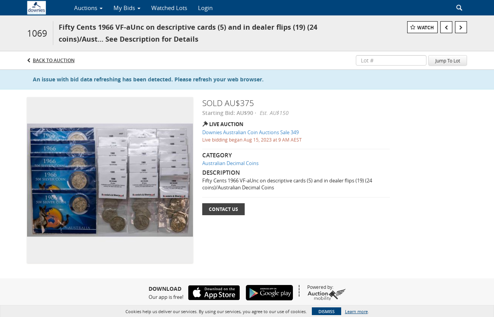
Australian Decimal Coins (230, 163)
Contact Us (223, 209)
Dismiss (326, 311)
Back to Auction (53, 60)
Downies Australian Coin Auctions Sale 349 (250, 132)
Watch (425, 27)
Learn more (356, 311)
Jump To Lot (447, 60)
